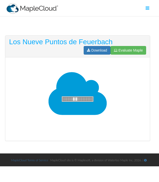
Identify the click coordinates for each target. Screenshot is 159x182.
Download (97, 50)
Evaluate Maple (128, 50)
